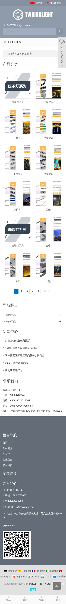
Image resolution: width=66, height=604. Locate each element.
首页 (5, 442)
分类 (41, 598)
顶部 (57, 598)
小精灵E (48, 173)
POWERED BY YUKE (41, 584)
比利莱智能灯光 (13, 370)
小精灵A (48, 102)
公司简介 (7, 448)
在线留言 (7, 459)
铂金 (48, 209)
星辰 (17, 281)
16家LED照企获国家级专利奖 (21, 348)
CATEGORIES (12, 42)
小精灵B (17, 137)
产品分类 (27, 53)
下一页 (47, 291)
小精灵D (17, 173)
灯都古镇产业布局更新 (17, 340)
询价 (25, 598)
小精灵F (17, 209)
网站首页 (14, 53)
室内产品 (11, 314)
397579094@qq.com (18, 25)
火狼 (48, 281)
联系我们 (7, 465)
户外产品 (11, 321)
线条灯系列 (18, 102)
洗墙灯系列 (18, 245)
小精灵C (48, 137)
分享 (8, 598)
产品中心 (7, 454)
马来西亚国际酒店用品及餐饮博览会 (25, 355)
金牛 (48, 245)
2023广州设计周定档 (16, 362)
